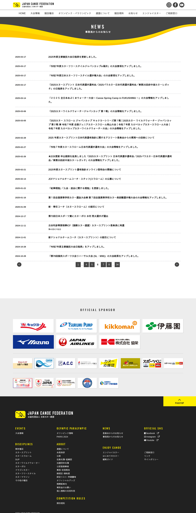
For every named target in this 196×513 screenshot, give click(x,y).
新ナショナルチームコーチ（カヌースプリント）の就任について (82, 237)
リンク (147, 452)
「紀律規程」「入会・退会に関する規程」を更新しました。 (79, 188)
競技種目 (19, 445)
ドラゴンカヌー (22, 466)
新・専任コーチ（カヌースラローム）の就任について (76, 207)
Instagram (152, 433)
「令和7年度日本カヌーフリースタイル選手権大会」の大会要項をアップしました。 (92, 75)
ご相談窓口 (149, 449)
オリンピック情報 (65, 430)
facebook (151, 430)
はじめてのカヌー (111, 452)
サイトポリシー (151, 456)
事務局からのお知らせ (113, 433)
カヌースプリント (23, 449)
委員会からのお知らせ (113, 430)
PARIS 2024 (62, 433)
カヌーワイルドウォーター (27, 459)
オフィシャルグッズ (66, 477)
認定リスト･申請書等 (66, 473)
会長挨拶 (61, 449)
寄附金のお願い (64, 484)
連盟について (63, 445)
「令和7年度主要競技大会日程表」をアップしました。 (77, 247)
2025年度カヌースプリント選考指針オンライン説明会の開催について (84, 169)
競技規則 (61, 500)
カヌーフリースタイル (25, 470)
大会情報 (19, 430)
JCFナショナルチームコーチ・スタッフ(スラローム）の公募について (84, 179)
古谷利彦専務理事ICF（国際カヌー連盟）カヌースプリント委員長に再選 (86, 225)
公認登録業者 (63, 463)
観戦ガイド (108, 456)
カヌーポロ (20, 463)
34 (117, 264)
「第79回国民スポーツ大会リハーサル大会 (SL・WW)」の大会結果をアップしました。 (94, 256)
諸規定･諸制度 (63, 470)
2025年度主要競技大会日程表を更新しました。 (73, 57)
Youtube (151, 437)
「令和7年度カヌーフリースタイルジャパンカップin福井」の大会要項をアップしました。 (95, 66)
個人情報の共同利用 (66, 487)
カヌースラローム (23, 452)
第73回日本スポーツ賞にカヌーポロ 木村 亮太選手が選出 (78, 216)
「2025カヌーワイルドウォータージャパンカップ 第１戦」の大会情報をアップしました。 (95, 111)
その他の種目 (21, 477)
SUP (17, 456)
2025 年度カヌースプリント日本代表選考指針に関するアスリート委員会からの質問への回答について (101, 137)
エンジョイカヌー (111, 449)
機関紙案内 (62, 480)
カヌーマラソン (22, 473)
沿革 (59, 452)
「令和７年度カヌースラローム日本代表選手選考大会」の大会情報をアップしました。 (93, 147)
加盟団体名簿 (63, 459)
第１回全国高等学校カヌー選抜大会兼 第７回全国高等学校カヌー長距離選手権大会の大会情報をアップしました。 (108, 197)
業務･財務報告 (63, 466)
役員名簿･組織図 (64, 456)
